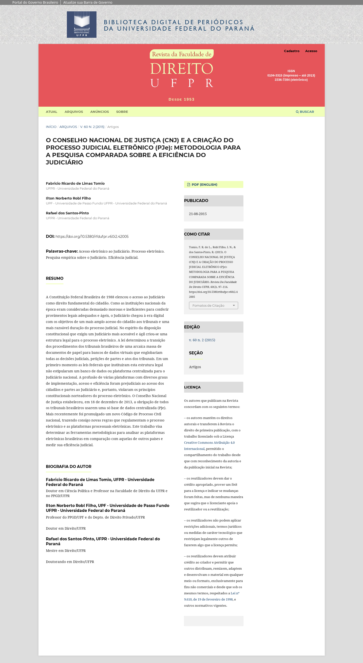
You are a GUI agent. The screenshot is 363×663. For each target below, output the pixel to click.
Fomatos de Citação (208, 305)
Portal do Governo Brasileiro (35, 2)
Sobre (122, 112)
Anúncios (99, 112)
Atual (51, 112)
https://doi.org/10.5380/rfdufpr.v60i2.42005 (92, 236)
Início (51, 127)
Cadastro (292, 51)
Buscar (305, 112)
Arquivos (74, 112)
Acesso (311, 51)
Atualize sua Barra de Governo (87, 2)
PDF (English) (204, 184)
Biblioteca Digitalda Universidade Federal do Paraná (179, 25)
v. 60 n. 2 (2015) (92, 127)
